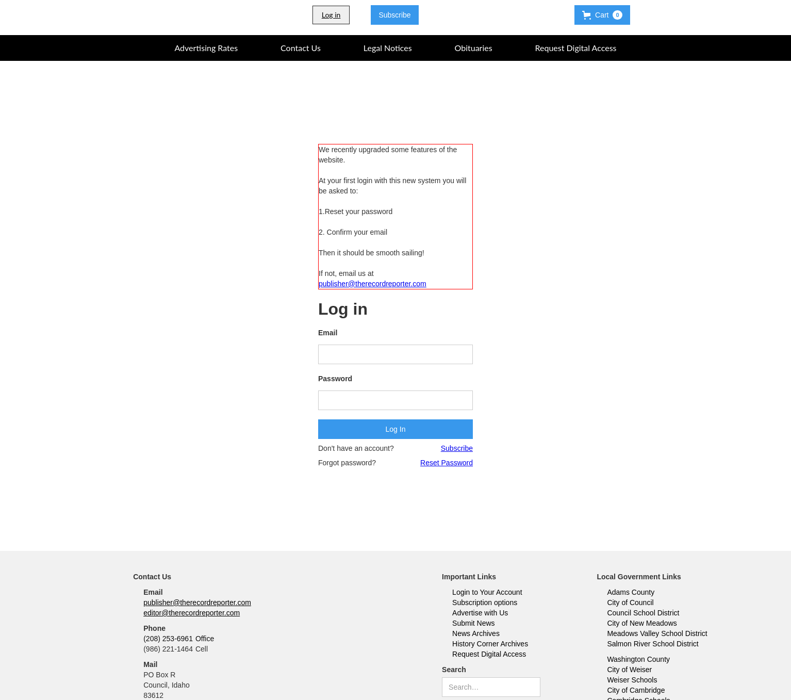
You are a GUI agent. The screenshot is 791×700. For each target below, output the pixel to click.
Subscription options (484, 602)
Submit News (473, 623)
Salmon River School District (652, 644)
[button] (602, 15)
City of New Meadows (642, 623)
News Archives (476, 633)
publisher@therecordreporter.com (372, 284)
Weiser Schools (632, 680)
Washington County (638, 659)
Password (335, 379)
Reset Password (446, 463)
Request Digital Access (489, 654)
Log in (331, 14)
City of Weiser (629, 669)
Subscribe (394, 15)
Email (327, 333)
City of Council (630, 602)
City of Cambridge (636, 690)
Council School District (643, 613)
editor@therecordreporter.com (191, 613)
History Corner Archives (490, 644)
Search (454, 669)
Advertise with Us (480, 613)
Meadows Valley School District (657, 633)
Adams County (630, 592)
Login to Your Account (487, 592)
